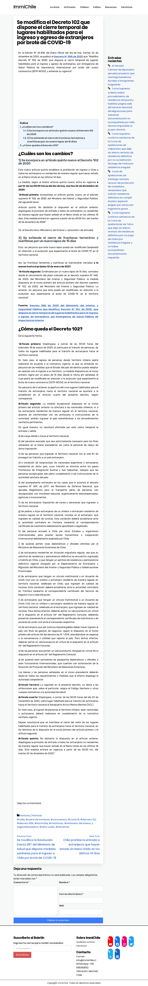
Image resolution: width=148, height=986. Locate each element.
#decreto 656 (25, 823)
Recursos (110, 7)
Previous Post (24, 836)
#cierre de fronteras (38, 819)
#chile (21, 819)
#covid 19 (73, 819)
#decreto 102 (88, 819)
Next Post (94, 836)
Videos (84, 7)
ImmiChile (24, 6)
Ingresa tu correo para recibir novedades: (38, 943)
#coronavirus (59, 819)
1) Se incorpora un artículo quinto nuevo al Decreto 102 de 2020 (60, 132)
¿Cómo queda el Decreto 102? (40, 145)
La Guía (54, 7)
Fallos (97, 7)
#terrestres (62, 827)
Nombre (64, 882)
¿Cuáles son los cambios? (37, 127)
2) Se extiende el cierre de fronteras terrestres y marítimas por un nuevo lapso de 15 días (56, 139)
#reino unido (47, 827)
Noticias (25, 815)
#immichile (41, 823)
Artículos (69, 7)
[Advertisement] (58, 95)
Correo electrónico (71, 894)
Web (61, 905)
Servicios (126, 7)
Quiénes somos (85, 942)
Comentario (21, 882)
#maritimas (56, 823)
